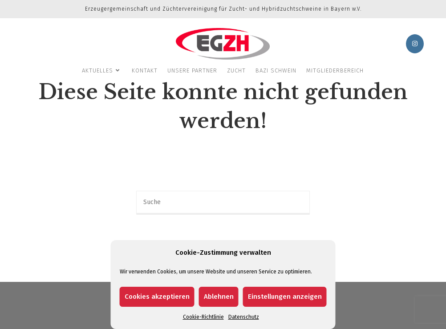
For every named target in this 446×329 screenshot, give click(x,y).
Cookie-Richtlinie (203, 317)
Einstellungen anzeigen (285, 297)
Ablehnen (219, 297)
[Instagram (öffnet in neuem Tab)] (415, 43)
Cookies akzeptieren (157, 297)
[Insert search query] (223, 203)
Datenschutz (243, 317)
